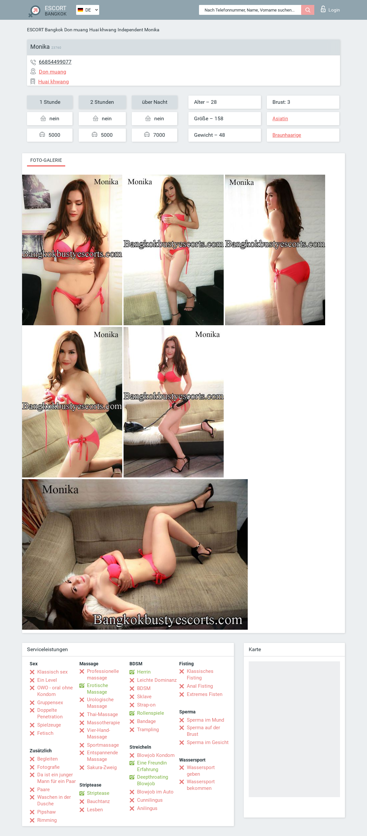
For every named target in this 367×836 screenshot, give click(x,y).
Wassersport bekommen (201, 785)
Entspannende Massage (102, 756)
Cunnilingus (150, 800)
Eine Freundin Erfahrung (152, 766)
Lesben (95, 810)
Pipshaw (46, 812)
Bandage (146, 721)
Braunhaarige (286, 135)
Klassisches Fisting (200, 674)
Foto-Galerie (46, 160)
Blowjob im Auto (155, 792)
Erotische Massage (97, 688)
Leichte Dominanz (157, 680)
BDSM (144, 688)
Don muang (76, 29)
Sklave (144, 697)
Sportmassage (103, 745)
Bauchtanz (98, 801)
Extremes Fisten (204, 694)
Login (330, 9)
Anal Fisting (200, 686)
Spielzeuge (49, 725)
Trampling (148, 730)
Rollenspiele (150, 713)
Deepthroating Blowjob (152, 780)
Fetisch (45, 733)
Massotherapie (103, 723)
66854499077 (55, 62)
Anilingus (147, 808)
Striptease (98, 793)
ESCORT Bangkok (45, 29)
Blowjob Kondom (156, 755)
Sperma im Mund (205, 720)
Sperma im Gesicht (208, 742)
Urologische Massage (100, 703)
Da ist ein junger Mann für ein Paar (56, 778)
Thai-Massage (102, 714)
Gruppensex (50, 703)
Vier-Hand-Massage (98, 733)
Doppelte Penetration (50, 713)
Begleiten (47, 759)
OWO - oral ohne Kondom (55, 691)
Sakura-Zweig (102, 767)
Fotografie (48, 767)
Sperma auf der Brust (203, 731)
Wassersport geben (201, 770)
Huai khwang (102, 29)
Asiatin (280, 119)
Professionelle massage (103, 674)
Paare (43, 790)
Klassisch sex (52, 672)
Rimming (47, 820)
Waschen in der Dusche (54, 800)
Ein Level (47, 680)
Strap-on (146, 705)
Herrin (144, 672)
